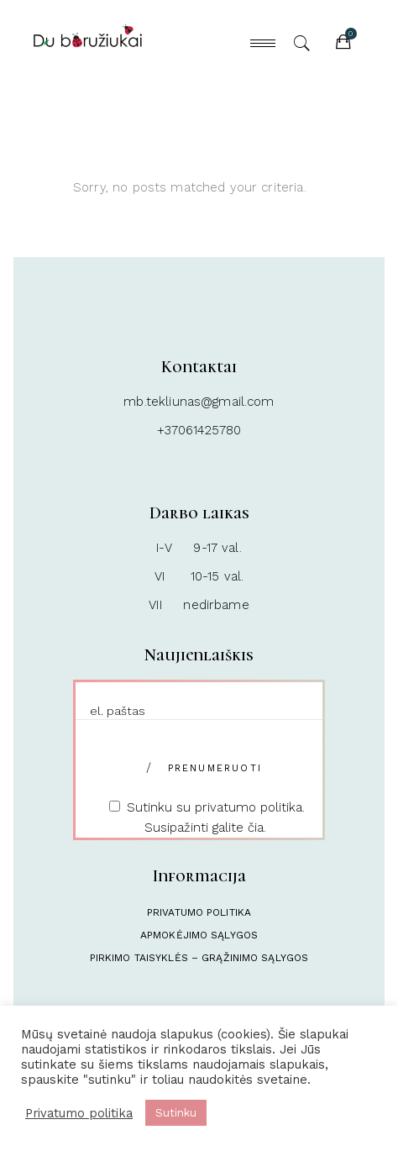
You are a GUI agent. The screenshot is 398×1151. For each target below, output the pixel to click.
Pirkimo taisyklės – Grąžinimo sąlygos (199, 958)
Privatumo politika (199, 912)
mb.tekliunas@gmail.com (198, 401)
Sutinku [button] (175, 1112)
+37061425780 (199, 430)
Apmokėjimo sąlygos (199, 935)
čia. (257, 827)
